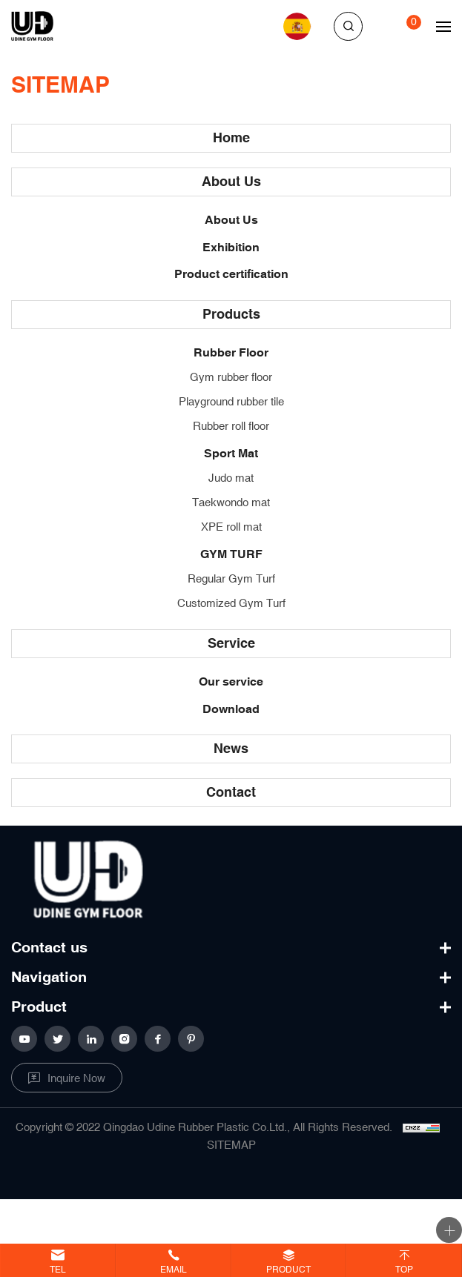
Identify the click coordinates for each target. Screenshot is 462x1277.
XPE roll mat (231, 527)
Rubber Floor (231, 353)
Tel (58, 1270)
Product (288, 1270)
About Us (231, 181)
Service (231, 643)
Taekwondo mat (231, 503)
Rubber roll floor (231, 426)
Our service (231, 682)
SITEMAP (231, 1145)
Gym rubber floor (231, 378)
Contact (231, 792)
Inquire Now (76, 1079)
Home (231, 138)
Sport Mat (231, 454)
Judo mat (231, 478)
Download (231, 709)
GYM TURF (231, 555)
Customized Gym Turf (231, 604)
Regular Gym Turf (231, 579)
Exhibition (231, 248)
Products (231, 314)
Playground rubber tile (231, 402)
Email (173, 1270)
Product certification (231, 274)
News (231, 748)
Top (404, 1270)
